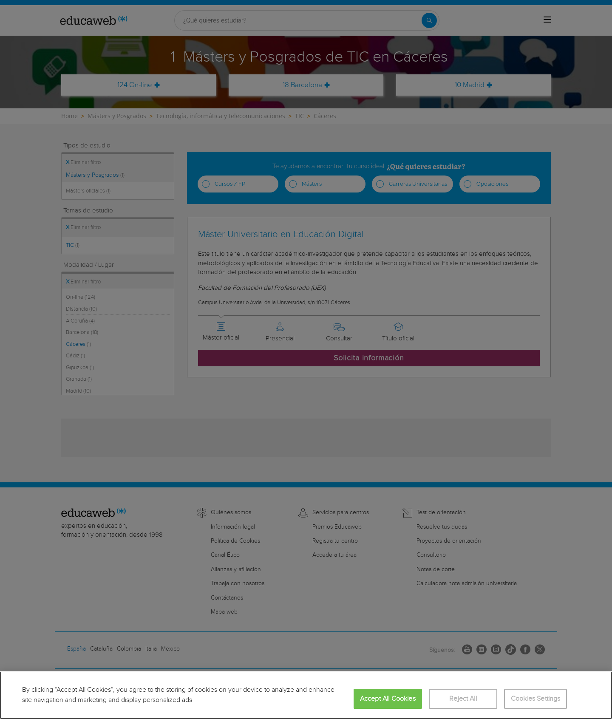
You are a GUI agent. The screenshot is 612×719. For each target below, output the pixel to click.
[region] (306, 695)
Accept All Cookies (388, 699)
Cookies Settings (536, 699)
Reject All (463, 699)
